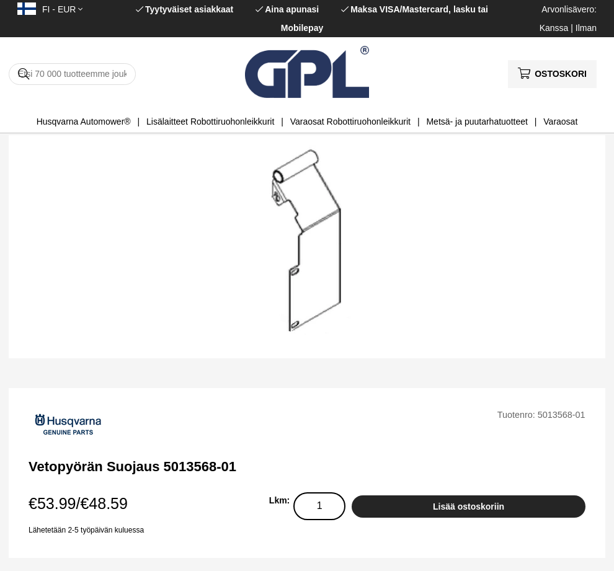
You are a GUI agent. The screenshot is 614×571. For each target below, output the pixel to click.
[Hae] (72, 74)
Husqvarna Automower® (84, 121)
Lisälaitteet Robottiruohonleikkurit (210, 121)
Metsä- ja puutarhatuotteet (476, 121)
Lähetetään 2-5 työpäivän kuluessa (86, 530)
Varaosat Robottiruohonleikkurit (350, 121)
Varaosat (560, 121)
